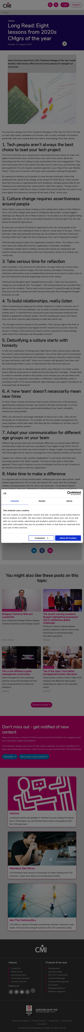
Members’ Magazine (57, 991)
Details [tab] (42, 501)
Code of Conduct (39, 1021)
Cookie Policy (53, 1021)
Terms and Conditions (20, 1021)
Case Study (8, 639)
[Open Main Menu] (50, 4)
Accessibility (42, 1024)
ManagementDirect (56, 988)
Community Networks (20, 978)
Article (46, 639)
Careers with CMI (18, 981)
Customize (41, 538)
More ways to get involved (33, 757)
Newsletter (9, 757)
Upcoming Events (18, 975)
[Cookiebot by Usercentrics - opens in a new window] (69, 493)
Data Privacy (67, 1021)
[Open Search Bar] (56, 4)
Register (76, 5)
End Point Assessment (58, 975)
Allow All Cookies (68, 538)
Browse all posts (40, 705)
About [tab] (69, 501)
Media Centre (17, 971)
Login (64, 5)
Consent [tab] (15, 501)
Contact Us (16, 968)
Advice (6, 13)
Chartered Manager (56, 978)
